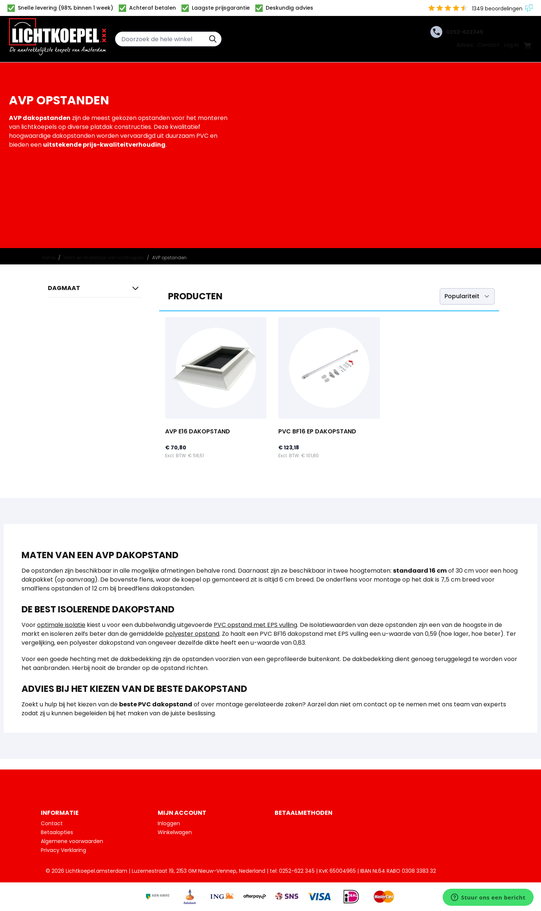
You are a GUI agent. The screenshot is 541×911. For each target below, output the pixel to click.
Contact (488, 45)
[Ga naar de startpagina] (57, 39)
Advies (464, 45)
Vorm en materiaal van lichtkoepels (103, 257)
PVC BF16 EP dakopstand (317, 431)
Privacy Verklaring (63, 850)
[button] (94, 289)
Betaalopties (57, 832)
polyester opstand (192, 633)
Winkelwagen (175, 832)
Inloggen (169, 823)
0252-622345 (456, 32)
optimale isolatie (61, 625)
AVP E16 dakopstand (197, 431)
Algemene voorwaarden (72, 841)
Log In (511, 45)
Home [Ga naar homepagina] (48, 257)
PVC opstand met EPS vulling (255, 625)
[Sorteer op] (467, 296)
